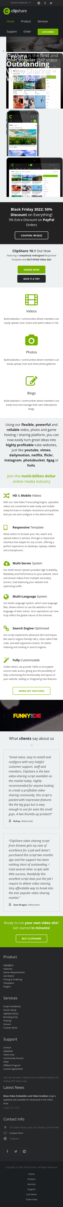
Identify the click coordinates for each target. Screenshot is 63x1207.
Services (31, 1184)
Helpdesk (8, 1051)
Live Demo (8, 975)
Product (32, 1179)
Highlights (8, 965)
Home (31, 1174)
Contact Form (16, 1133)
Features (7, 968)
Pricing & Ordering (12, 979)
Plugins (7, 986)
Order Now (31, 1199)
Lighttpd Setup (10, 1013)
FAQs (6, 1061)
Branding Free (10, 1017)
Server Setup (9, 1009)
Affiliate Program (11, 1065)
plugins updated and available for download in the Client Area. (29, 1099)
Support (31, 1189)
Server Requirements (14, 972)
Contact (7, 1047)
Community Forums (13, 1058)
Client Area (8, 1054)
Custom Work (10, 1027)
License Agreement (13, 1068)
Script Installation (12, 1006)
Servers (7, 1024)
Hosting (7, 1020)
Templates (8, 982)
